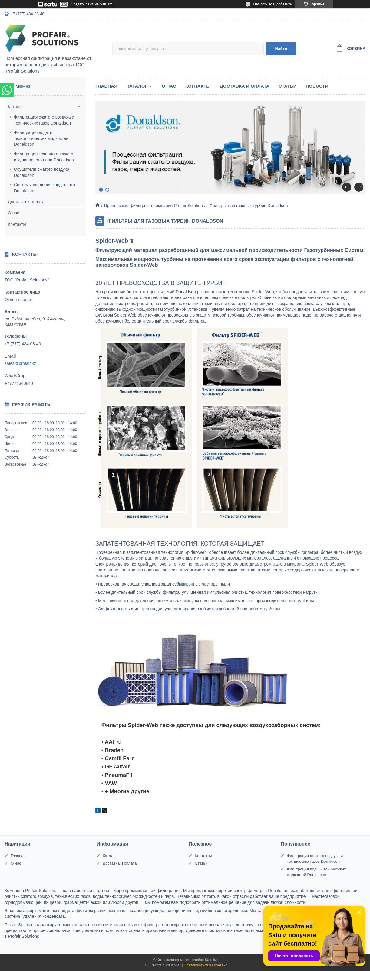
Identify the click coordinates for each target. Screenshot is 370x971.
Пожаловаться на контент (205, 965)
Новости (317, 86)
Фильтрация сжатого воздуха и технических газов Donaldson (44, 120)
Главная (106, 86)
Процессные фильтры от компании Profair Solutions (154, 205)
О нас (13, 212)
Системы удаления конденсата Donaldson (44, 187)
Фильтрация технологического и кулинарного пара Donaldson (44, 156)
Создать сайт (82, 4)
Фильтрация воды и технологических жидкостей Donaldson (41, 138)
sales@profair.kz (20, 363)
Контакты (17, 224)
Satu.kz (211, 960)
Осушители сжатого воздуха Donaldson (41, 172)
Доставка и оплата (26, 201)
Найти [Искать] (281, 48)
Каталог (15, 106)
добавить (284, 4)
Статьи (288, 86)
